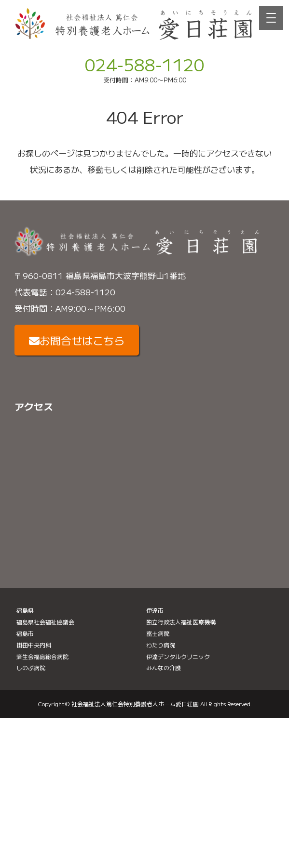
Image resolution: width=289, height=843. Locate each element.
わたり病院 (160, 645)
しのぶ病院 (30, 667)
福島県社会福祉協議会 (45, 622)
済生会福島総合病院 (42, 656)
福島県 (25, 610)
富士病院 (157, 633)
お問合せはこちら (76, 340)
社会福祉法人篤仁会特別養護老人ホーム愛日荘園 (135, 703)
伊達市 (155, 610)
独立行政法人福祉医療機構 (181, 622)
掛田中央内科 (33, 645)
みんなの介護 (163, 667)
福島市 (25, 633)
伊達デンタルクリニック (178, 656)
